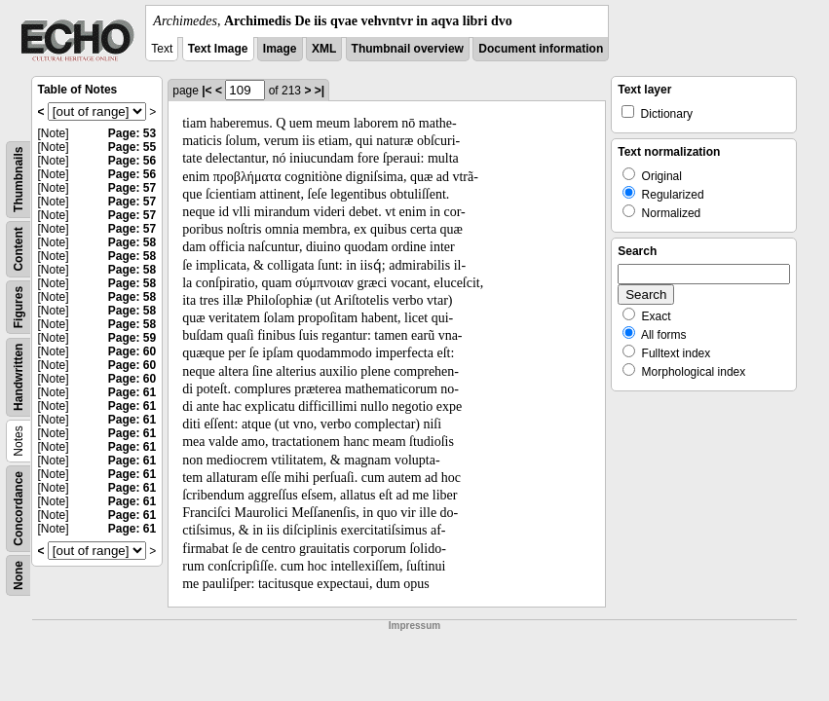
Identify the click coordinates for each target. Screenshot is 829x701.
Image (280, 48)
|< (206, 90)
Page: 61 (132, 392)
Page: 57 (132, 188)
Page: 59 (132, 338)
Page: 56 (132, 160)
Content (18, 249)
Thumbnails (18, 179)
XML (324, 48)
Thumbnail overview (408, 48)
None (18, 575)
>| (319, 90)
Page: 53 (132, 133)
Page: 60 (132, 351)
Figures (18, 307)
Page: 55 (132, 147)
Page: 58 (132, 242)
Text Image (218, 48)
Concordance (18, 508)
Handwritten (18, 377)
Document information (540, 48)
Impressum (414, 625)
